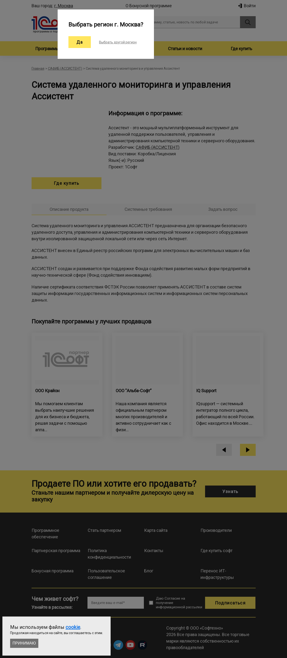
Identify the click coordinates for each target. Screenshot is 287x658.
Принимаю (24, 643)
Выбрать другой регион (118, 42)
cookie (73, 627)
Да (79, 42)
